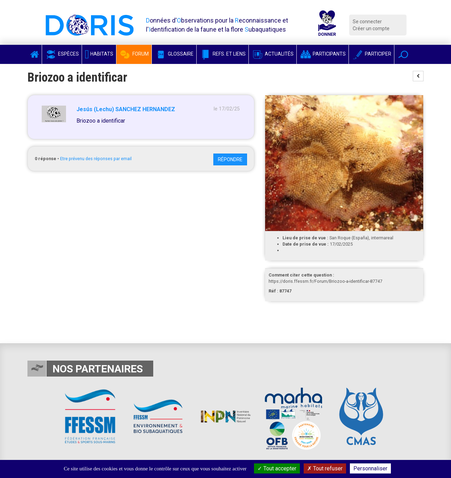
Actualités (273, 54)
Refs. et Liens (222, 54)
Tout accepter (276, 468)
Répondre (230, 159)
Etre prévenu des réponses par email (96, 158)
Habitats (99, 54)
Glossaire (174, 54)
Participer (371, 54)
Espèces (62, 54)
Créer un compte (371, 28)
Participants (323, 54)
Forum (134, 54)
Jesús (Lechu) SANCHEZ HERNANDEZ (125, 109)
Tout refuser (325, 468)
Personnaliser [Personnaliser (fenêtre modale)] (370, 468)
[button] (403, 54)
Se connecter (367, 21)
